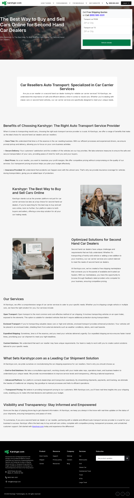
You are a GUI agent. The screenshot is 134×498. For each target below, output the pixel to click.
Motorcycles (83, 460)
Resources (56, 463)
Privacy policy (57, 460)
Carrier (41, 463)
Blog (68, 463)
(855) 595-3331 (114, 3)
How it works (43, 456)
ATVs (81, 478)
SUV (80, 463)
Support (55, 456)
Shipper (41, 460)
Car (80, 456)
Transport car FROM (91, 19)
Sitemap (69, 456)
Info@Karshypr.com (14, 481)
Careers (69, 460)
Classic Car (82, 467)
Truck (81, 475)
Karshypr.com (38, 426)
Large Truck (83, 482)
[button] (47, 3)
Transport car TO (90, 28)
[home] (11, 3)
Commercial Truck (85, 471)
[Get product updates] (110, 458)
